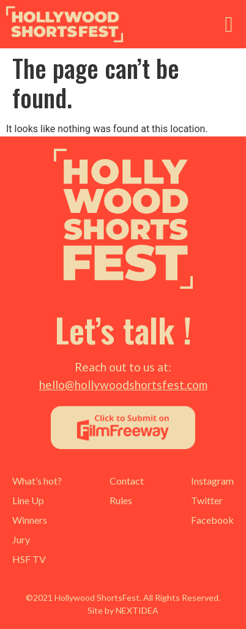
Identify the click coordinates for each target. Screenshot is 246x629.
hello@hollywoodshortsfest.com (123, 385)
